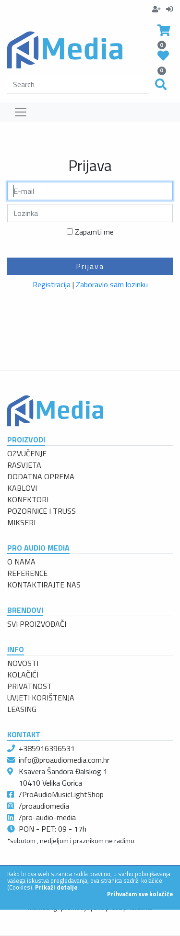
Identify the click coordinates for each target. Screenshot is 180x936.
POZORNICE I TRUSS (41, 511)
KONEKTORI (27, 499)
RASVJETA (24, 465)
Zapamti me (94, 231)
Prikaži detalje (56, 887)
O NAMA (21, 561)
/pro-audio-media (47, 817)
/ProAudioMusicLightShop (61, 794)
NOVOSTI (22, 663)
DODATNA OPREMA (40, 476)
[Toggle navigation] (20, 112)
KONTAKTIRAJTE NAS (44, 584)
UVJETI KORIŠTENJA (40, 697)
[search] (78, 84)
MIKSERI (21, 522)
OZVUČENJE (27, 453)
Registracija (52, 284)
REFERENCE (27, 573)
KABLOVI (22, 488)
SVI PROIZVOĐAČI (36, 624)
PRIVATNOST (29, 686)
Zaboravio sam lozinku (112, 284)
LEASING (21, 709)
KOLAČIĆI (22, 674)
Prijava (90, 266)
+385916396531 (47, 748)
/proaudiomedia (44, 806)
